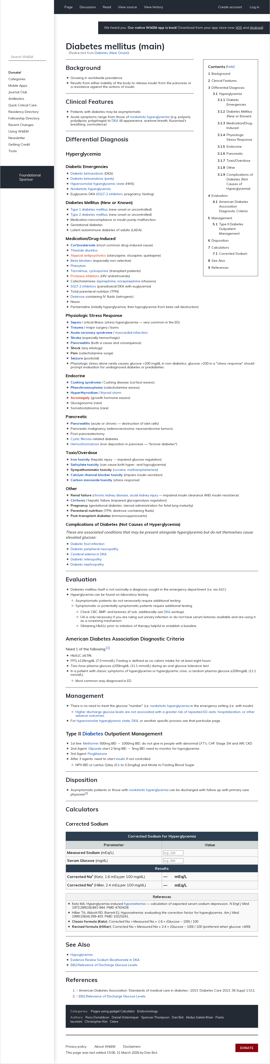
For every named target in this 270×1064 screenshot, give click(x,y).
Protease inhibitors (85, 276)
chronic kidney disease (111, 495)
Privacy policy (76, 1046)
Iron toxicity (80, 459)
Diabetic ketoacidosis (87, 173)
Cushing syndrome (86, 382)
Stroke (76, 338)
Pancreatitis (80, 343)
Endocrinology (147, 1011)
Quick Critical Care (22, 105)
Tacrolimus (79, 271)
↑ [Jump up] (77, 990)
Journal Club (17, 92)
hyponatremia (135, 904)
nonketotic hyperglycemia (149, 117)
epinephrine (107, 281)
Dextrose (77, 296)
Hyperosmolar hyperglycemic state (97, 184)
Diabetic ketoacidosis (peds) (92, 178)
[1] (108, 648)
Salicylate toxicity (85, 464)
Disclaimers (132, 1046)
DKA (115, 120)
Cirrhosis (78, 500)
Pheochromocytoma (87, 387)
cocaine (120, 470)
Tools (12, 151)
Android (256, 27)
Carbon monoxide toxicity (91, 480)
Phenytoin (78, 266)
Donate (246, 1048)
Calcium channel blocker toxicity (97, 475)
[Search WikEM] (27, 57)
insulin (120, 759)
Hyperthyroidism (84, 392)
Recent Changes (21, 125)
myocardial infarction (131, 332)
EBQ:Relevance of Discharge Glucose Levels (104, 965)
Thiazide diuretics (84, 250)
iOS (239, 27)
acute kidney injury (144, 495)
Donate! (14, 72)
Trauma (77, 327)
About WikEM (104, 1046)
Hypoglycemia (82, 955)
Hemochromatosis (85, 444)
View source (127, 7)
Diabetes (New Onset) (111, 53)
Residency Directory (23, 112)
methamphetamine (142, 470)
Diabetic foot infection (87, 544)
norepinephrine (128, 281)
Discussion (88, 7)
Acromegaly (80, 398)
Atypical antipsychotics (88, 255)
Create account (230, 7)
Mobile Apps (17, 85)
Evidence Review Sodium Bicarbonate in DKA (105, 960)
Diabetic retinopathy (86, 559)
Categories (16, 79)
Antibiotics (16, 99)
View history (153, 7)
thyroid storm (111, 392)
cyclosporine (98, 271)
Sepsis (76, 322)
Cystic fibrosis (81, 439)
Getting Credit (19, 144)
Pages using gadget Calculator (113, 1011)
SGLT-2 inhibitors (110, 194)
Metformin (91, 743)
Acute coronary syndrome (91, 332)
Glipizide (94, 748)
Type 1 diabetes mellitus (89, 209)
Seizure (77, 358)
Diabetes (92, 734)
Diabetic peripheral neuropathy (94, 549)
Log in (254, 7)
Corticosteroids (83, 245)
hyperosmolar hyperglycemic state (103, 721)
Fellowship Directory (24, 118)
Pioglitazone (97, 754)
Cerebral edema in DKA (89, 554)
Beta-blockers (81, 260)
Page (69, 7)
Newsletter (16, 138)
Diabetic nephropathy (87, 564)
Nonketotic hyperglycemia (91, 189)
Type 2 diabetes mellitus (89, 214)
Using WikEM (18, 131)
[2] (86, 793)
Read (107, 7)
